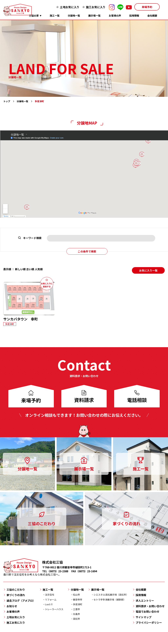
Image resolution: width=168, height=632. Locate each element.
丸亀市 (76, 614)
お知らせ (12, 606)
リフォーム (50, 599)
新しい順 (20, 269)
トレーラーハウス (54, 609)
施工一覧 (55, 15)
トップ (6, 101)
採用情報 (134, 15)
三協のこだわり (16, 589)
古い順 (30, 269)
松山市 (76, 594)
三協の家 (34, 15)
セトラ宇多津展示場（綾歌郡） (110, 599)
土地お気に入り (69, 7)
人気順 (39, 269)
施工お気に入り (95, 7)
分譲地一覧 (74, 15)
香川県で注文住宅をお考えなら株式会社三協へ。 (32, 572)
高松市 (76, 618)
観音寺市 (77, 599)
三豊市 (76, 609)
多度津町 (77, 604)
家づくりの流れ (16, 595)
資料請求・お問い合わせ (150, 606)
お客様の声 (115, 15)
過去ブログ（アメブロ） (21, 600)
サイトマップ (143, 617)
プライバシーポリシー (149, 622)
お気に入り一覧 (148, 270)
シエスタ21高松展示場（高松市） (111, 594)
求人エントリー (145, 600)
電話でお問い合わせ (147, 611)
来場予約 (147, 7)
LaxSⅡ (49, 604)
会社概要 (152, 15)
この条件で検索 (87, 251)
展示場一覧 (94, 15)
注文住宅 (49, 594)
